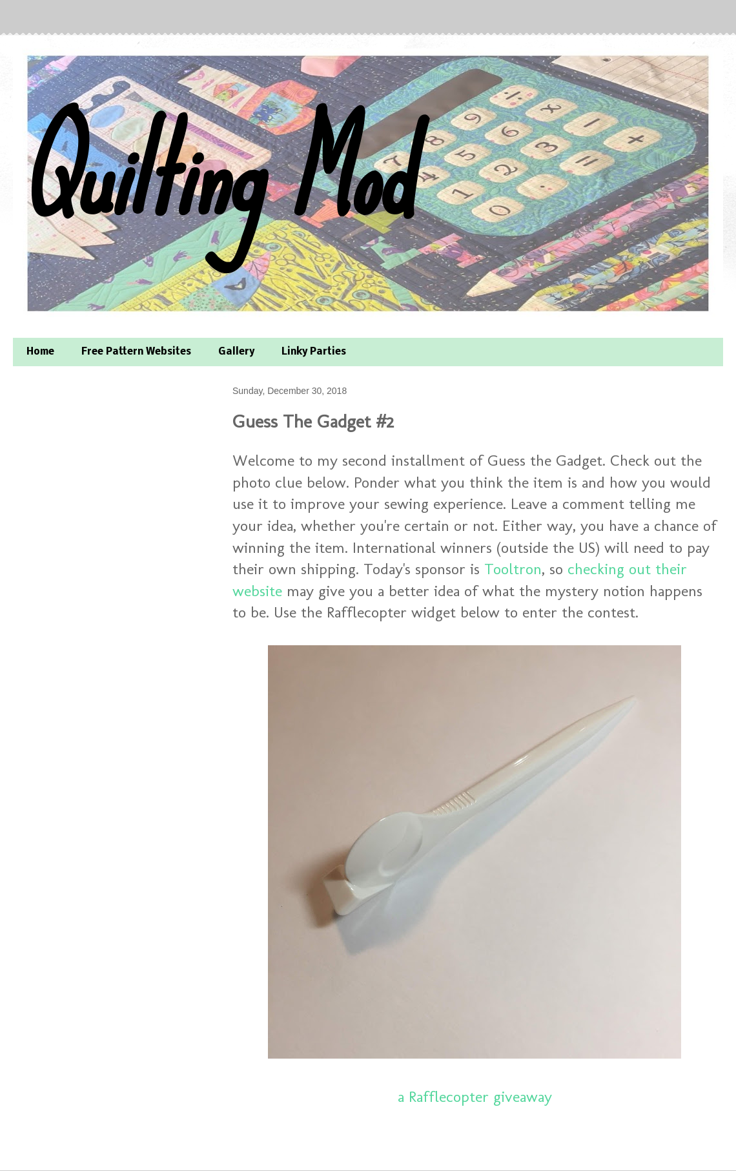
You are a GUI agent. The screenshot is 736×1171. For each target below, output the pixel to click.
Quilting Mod (215, 173)
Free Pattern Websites (136, 352)
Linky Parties (313, 352)
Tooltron (513, 568)
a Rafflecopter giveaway (475, 1096)
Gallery (236, 352)
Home (40, 352)
